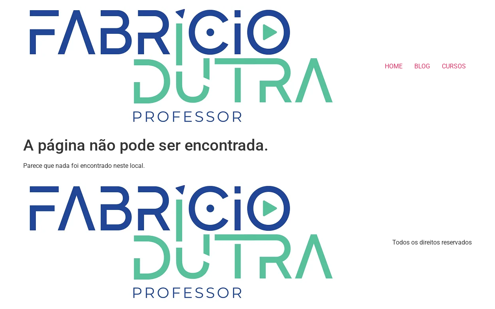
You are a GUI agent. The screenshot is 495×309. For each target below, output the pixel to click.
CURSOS (454, 66)
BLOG (422, 66)
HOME (394, 66)
